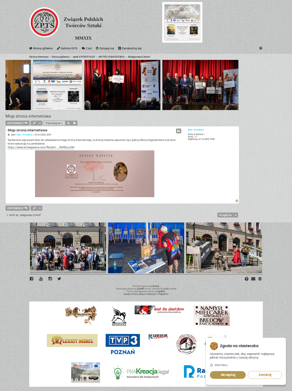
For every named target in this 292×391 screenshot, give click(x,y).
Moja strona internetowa (28, 116)
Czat (88, 49)
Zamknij (265, 375)
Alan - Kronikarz (196, 130)
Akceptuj (228, 375)
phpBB (140, 288)
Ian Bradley (154, 286)
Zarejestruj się (133, 49)
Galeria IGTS (68, 49)
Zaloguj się (107, 49)
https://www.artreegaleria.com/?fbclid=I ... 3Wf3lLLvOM (41, 147)
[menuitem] (260, 279)
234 (195, 136)
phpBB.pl (161, 291)
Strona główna (41, 49)
